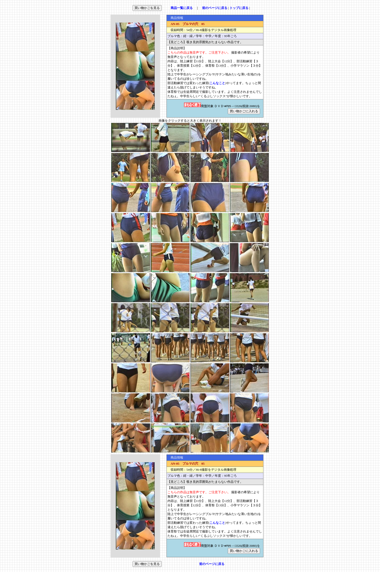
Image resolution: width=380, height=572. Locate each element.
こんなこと (217, 83)
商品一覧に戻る (182, 8)
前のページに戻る (214, 8)
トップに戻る (239, 8)
